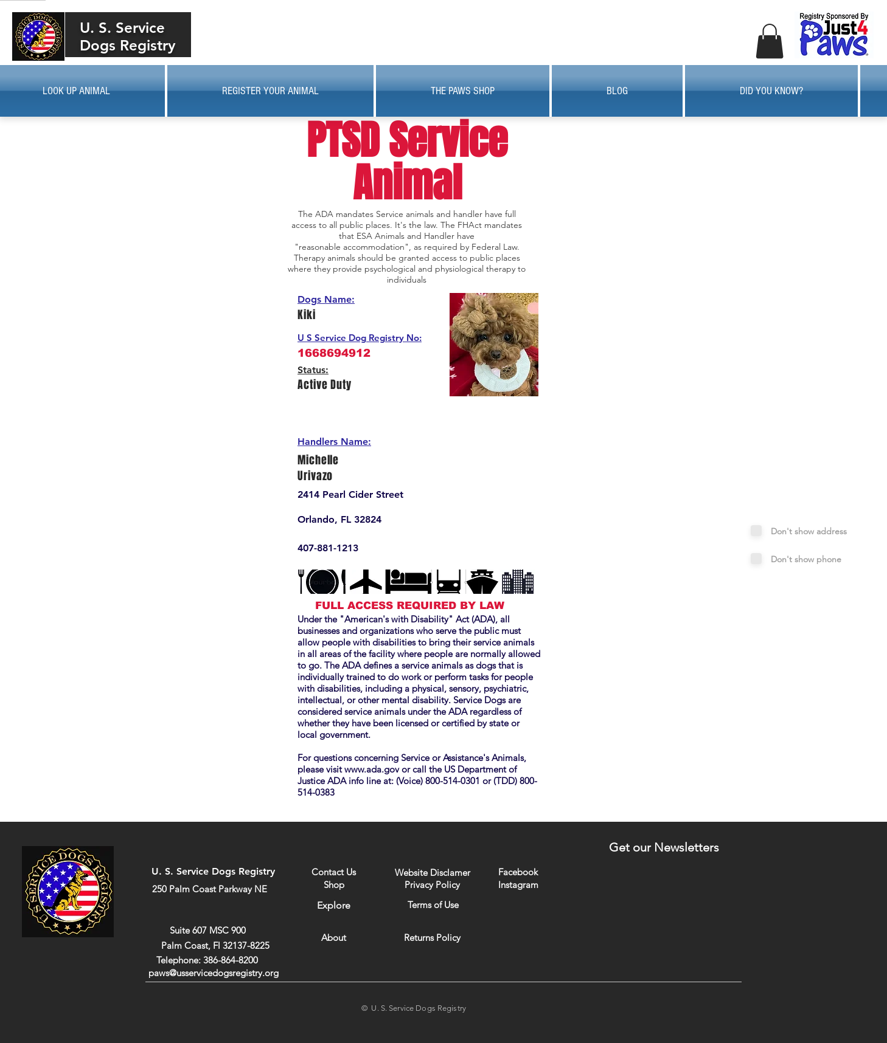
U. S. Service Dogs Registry (127, 36)
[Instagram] (518, 884)
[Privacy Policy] (432, 884)
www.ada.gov (371, 769)
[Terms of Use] (432, 904)
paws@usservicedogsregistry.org (213, 973)
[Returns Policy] (432, 937)
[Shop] (334, 884)
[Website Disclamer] (432, 872)
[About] (334, 937)
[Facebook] (518, 872)
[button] (769, 41)
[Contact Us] (334, 872)
